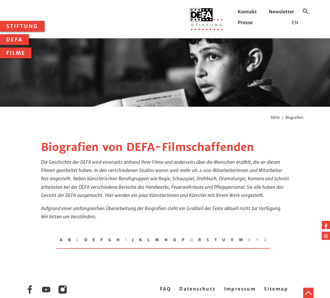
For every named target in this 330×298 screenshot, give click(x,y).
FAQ (165, 289)
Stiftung (22, 26)
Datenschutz (197, 289)
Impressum (240, 289)
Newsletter (281, 12)
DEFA (14, 39)
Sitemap (276, 289)
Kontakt (247, 12)
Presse (245, 22)
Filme (15, 53)
